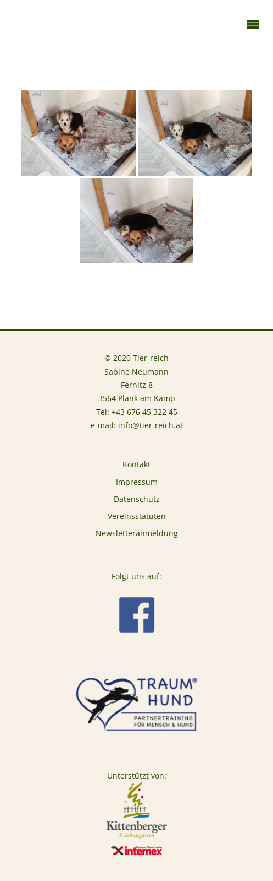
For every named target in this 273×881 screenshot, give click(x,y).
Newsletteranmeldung (137, 533)
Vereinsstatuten (137, 516)
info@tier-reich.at (150, 425)
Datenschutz (137, 499)
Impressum (137, 482)
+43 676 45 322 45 (144, 412)
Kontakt (136, 464)
